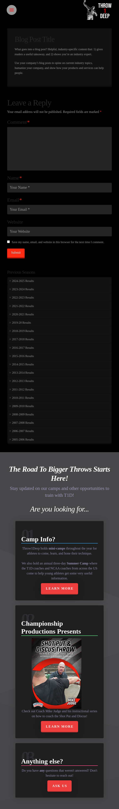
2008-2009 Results (23, 414)
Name (14, 178)
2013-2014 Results (23, 372)
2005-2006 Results (23, 439)
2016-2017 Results (23, 347)
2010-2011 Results (23, 397)
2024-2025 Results (23, 281)
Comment (18, 122)
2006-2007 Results (23, 431)
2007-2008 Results (23, 422)
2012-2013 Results (23, 381)
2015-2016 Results (23, 356)
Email (14, 200)
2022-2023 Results (23, 297)
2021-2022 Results (23, 306)
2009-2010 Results (23, 406)
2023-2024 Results (23, 289)
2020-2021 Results (23, 314)
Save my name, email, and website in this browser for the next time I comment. (58, 242)
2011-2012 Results (23, 389)
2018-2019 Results (23, 331)
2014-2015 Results (23, 364)
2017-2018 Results (23, 339)
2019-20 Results (21, 322)
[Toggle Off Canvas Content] (12, 10)
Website (15, 222)
